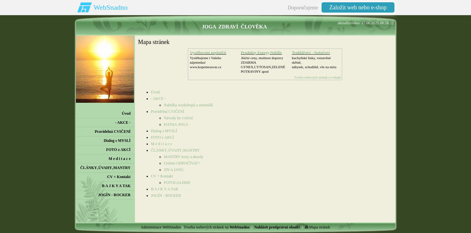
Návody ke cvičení (178, 118)
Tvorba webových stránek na (217, 227)
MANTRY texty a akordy (184, 156)
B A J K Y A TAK (165, 189)
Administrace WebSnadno (161, 227)
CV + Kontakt (162, 176)
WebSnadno (111, 7)
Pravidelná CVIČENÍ (167, 111)
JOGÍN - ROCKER (166, 195)
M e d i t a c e (161, 144)
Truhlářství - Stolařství (311, 52)
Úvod (155, 92)
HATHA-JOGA (176, 124)
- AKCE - (158, 98)
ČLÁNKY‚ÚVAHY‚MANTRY (175, 150)
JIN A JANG (174, 169)
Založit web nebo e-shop (357, 7)
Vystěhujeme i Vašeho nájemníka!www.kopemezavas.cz (205, 62)
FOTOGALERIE (177, 182)
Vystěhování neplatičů (208, 52)
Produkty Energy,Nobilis (261, 52)
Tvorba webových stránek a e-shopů (317, 77)
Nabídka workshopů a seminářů (188, 105)
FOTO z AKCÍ (162, 137)
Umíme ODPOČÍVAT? (182, 163)
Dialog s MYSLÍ (164, 131)
